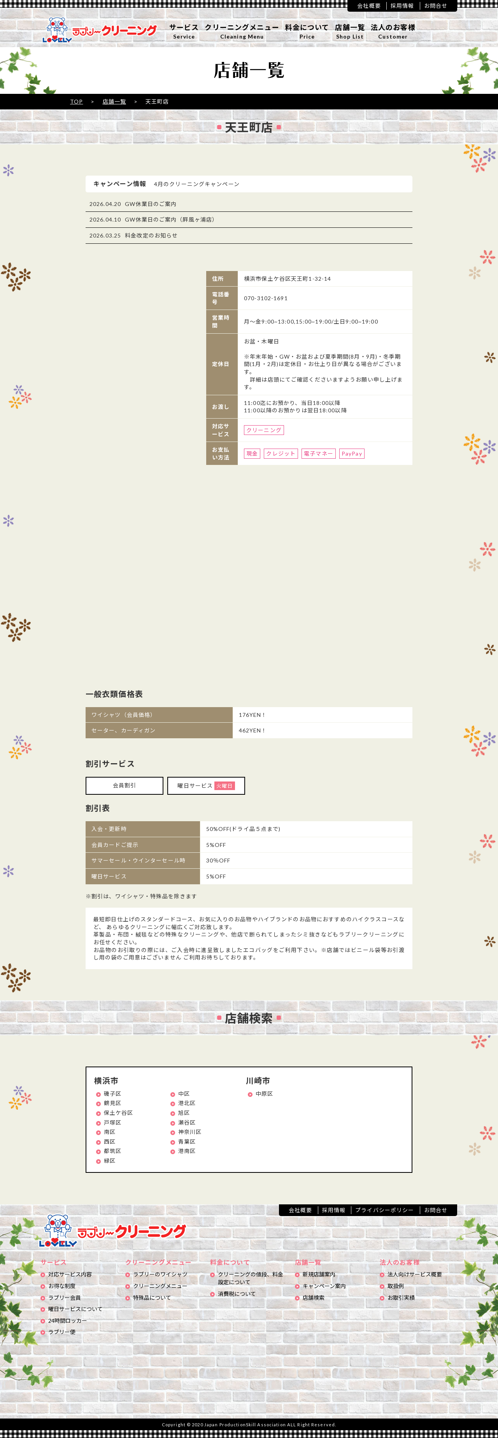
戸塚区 (112, 1122)
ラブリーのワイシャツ (160, 1274)
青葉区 (187, 1141)
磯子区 (112, 1093)
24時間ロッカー (67, 1320)
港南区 (187, 1151)
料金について (307, 31)
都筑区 (112, 1151)
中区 (184, 1093)
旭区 (184, 1112)
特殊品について (152, 1297)
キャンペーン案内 (324, 1286)
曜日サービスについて (75, 1309)
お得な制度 (61, 1286)
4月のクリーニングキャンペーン (197, 184)
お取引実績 (401, 1297)
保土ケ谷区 (118, 1112)
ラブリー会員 (64, 1297)
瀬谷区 (187, 1122)
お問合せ (435, 5)
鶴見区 (112, 1103)
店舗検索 (313, 1297)
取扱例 (396, 1286)
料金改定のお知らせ (151, 235)
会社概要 (369, 5)
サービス (184, 31)
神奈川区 (190, 1131)
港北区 (187, 1103)
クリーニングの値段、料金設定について (250, 1278)
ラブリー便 (61, 1332)
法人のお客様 (393, 31)
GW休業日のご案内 (151, 204)
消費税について (237, 1293)
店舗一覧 (350, 31)
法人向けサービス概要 (415, 1274)
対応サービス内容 (70, 1274)
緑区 (110, 1160)
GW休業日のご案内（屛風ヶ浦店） (171, 219)
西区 (110, 1141)
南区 (110, 1131)
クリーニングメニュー (242, 31)
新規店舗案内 (319, 1274)
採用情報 (402, 5)
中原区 (264, 1093)
